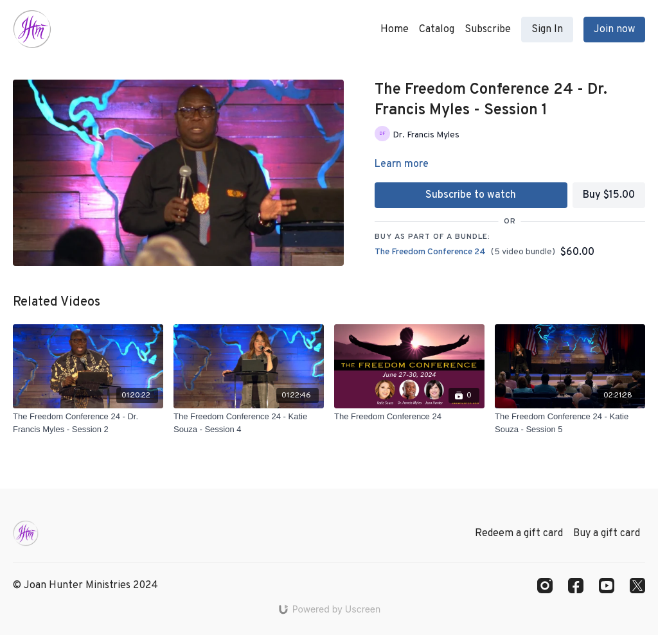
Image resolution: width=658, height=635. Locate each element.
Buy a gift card (606, 533)
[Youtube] (606, 585)
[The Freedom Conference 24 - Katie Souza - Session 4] (248, 422)
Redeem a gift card (519, 533)
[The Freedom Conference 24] (409, 416)
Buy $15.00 (609, 195)
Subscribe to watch (470, 195)
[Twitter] (637, 585)
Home (394, 29)
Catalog (436, 29)
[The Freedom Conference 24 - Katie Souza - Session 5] (570, 422)
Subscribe (488, 29)
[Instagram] (545, 585)
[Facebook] (575, 585)
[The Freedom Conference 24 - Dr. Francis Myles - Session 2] (88, 422)
